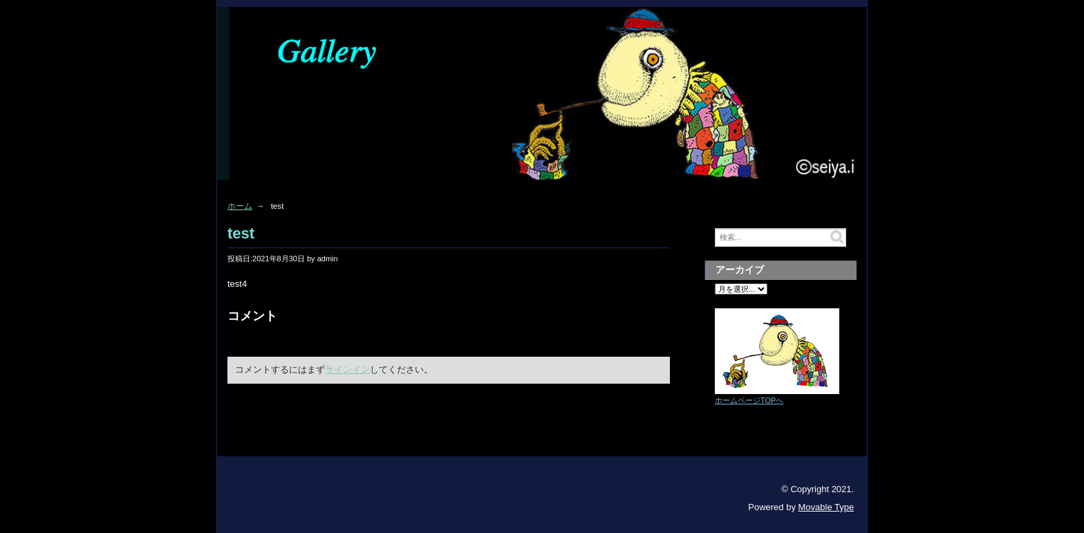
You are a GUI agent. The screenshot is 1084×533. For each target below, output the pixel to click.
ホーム (239, 205)
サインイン (347, 369)
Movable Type (826, 507)
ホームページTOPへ (749, 400)
